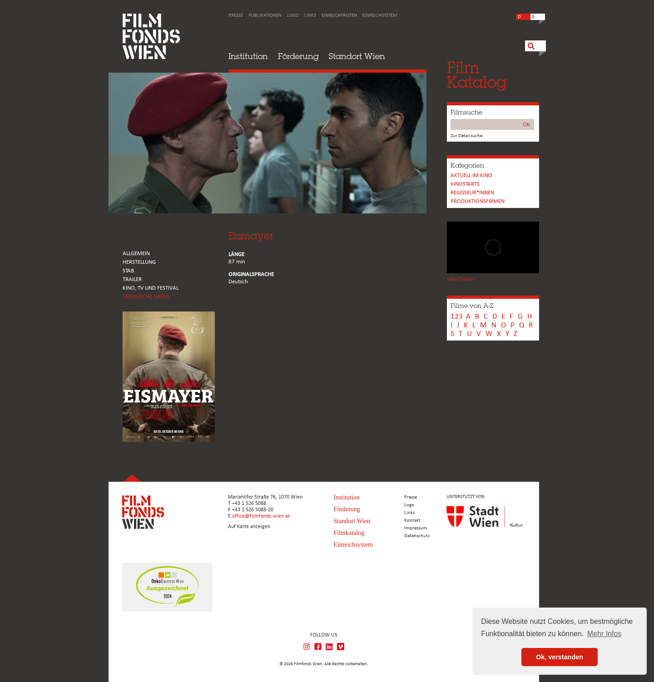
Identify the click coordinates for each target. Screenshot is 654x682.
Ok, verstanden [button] (559, 657)
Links (310, 15)
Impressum (415, 528)
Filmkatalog (349, 532)
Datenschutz (417, 536)
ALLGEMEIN (136, 254)
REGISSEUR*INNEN (472, 193)
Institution (248, 56)
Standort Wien (357, 56)
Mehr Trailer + (461, 279)
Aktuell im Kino (471, 175)
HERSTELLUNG (139, 262)
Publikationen (265, 15)
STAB (128, 271)
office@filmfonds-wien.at (261, 516)
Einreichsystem (379, 15)
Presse (235, 15)
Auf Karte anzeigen (249, 526)
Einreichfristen (339, 15)
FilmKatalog (476, 75)
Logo (293, 15)
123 (457, 317)
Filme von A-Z (472, 305)
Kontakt (412, 520)
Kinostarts (465, 184)
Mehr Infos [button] (604, 634)
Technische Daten (146, 297)
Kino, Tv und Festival (150, 288)
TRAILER (132, 279)
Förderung (298, 56)
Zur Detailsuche (466, 135)
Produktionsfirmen (478, 201)
